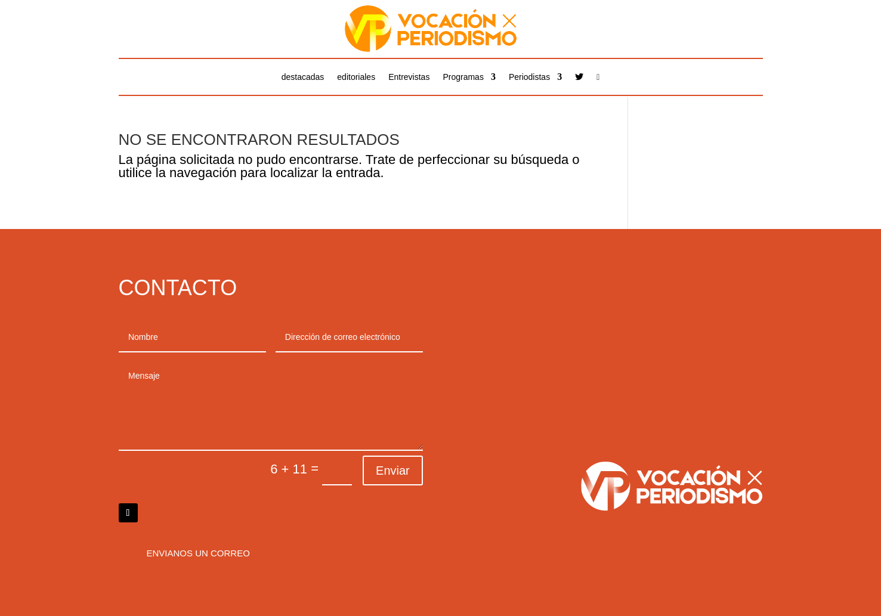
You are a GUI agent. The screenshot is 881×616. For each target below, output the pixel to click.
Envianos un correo (198, 553)
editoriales (356, 77)
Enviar (393, 470)
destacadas (303, 77)
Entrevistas (408, 77)
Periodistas (529, 77)
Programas (463, 77)
